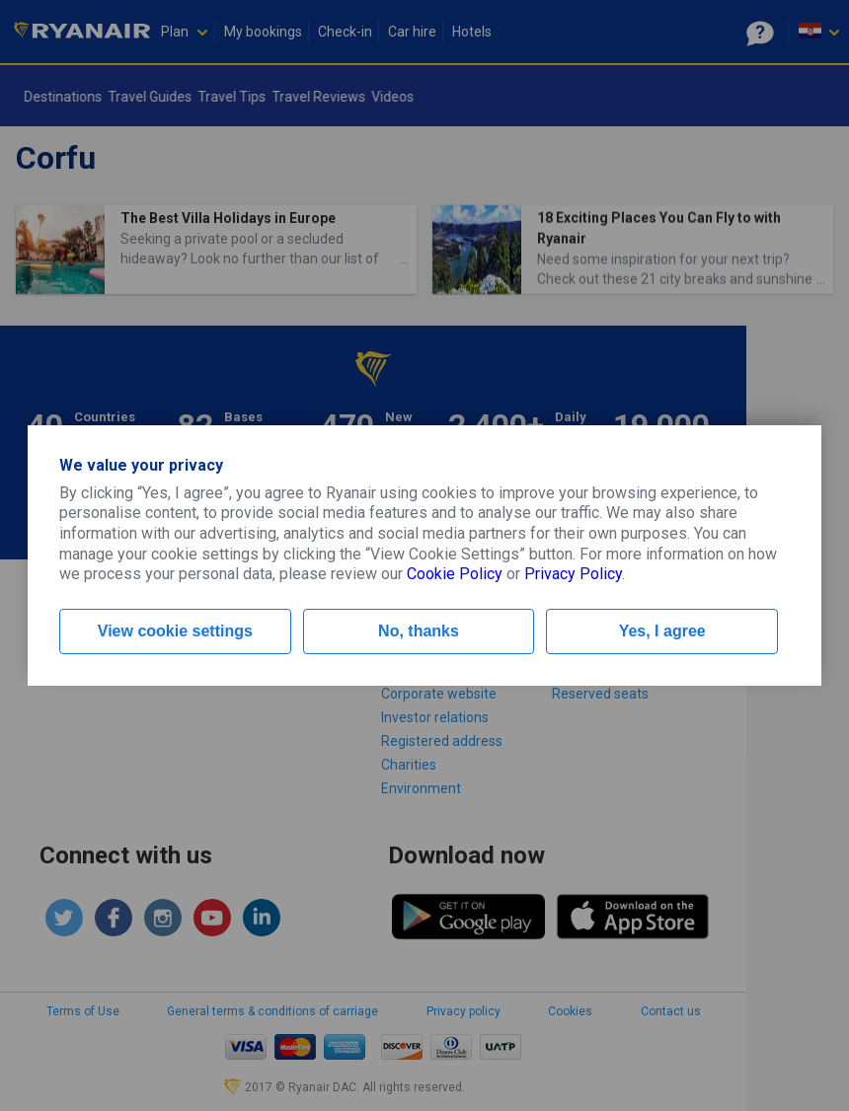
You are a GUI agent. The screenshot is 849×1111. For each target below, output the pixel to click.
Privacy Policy (573, 573)
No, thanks (418, 631)
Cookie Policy (454, 573)
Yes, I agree (662, 631)
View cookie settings (175, 631)
